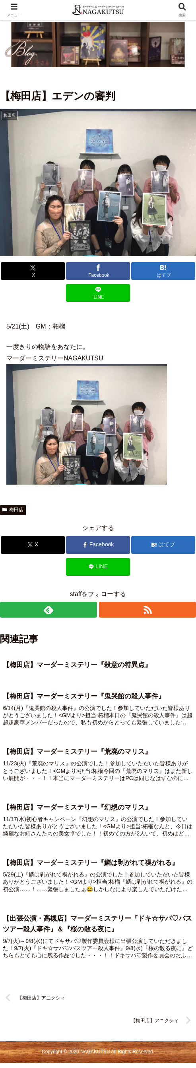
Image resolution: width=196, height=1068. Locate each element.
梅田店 (12, 509)
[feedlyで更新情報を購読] (48, 610)
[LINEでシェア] (98, 293)
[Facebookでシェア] (98, 271)
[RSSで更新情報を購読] (147, 610)
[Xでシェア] (32, 271)
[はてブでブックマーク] (163, 271)
